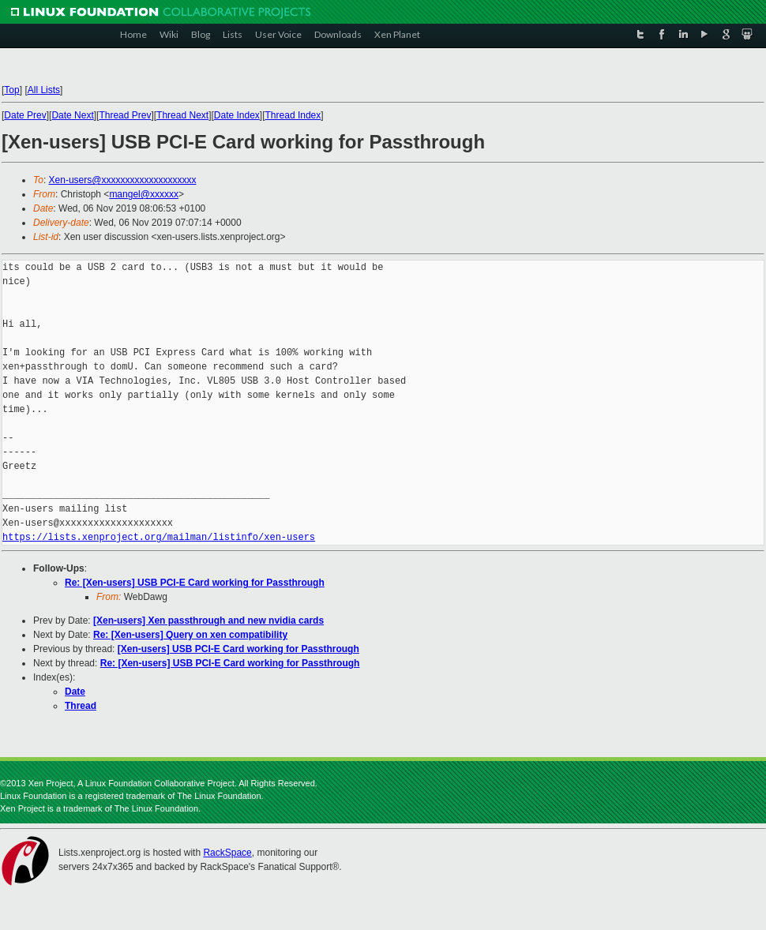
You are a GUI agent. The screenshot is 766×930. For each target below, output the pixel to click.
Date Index (237, 115)
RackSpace (227, 852)
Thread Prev (125, 115)
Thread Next (182, 115)
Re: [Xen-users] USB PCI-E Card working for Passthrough (195, 582)
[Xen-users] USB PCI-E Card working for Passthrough (238, 648)
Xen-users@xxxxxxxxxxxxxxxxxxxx (123, 180)
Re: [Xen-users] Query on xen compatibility (190, 634)
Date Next (72, 115)
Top (11, 90)
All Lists (44, 90)
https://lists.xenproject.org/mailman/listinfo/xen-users (158, 537)
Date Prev (25, 115)
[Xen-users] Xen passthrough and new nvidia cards (208, 620)
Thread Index (293, 115)
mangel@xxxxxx (143, 194)
